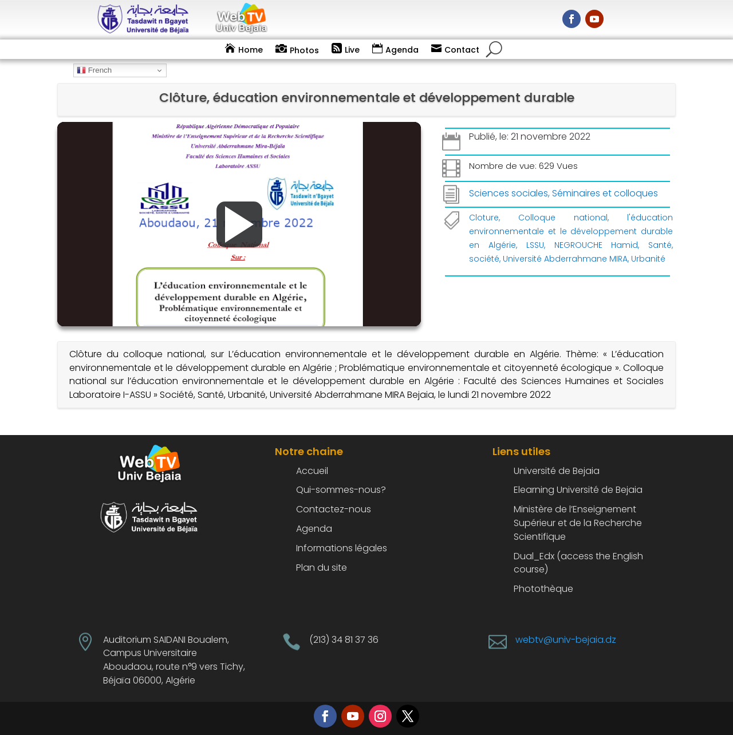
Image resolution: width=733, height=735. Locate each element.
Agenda (402, 50)
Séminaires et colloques (605, 193)
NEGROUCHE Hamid (596, 245)
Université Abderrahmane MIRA (565, 258)
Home (250, 50)
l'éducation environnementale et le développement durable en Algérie (571, 231)
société (484, 258)
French (94, 70)
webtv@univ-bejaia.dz (565, 639)
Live (352, 50)
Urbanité (648, 258)
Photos (304, 50)
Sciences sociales (508, 193)
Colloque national (563, 217)
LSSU (535, 245)
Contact (461, 50)
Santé (660, 245)
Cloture (484, 217)
